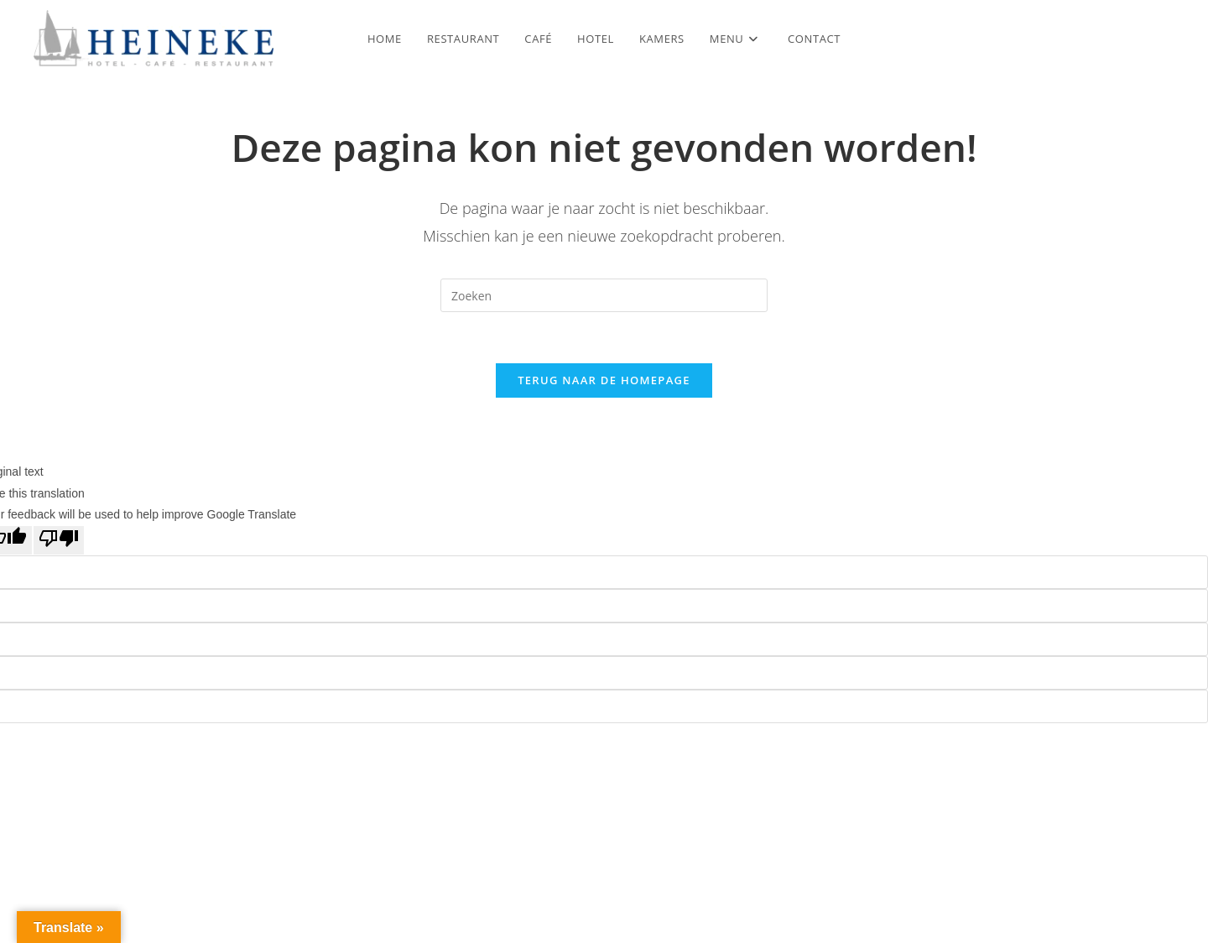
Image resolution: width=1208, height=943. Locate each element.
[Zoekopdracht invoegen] (604, 295)
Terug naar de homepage (604, 380)
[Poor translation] (59, 540)
